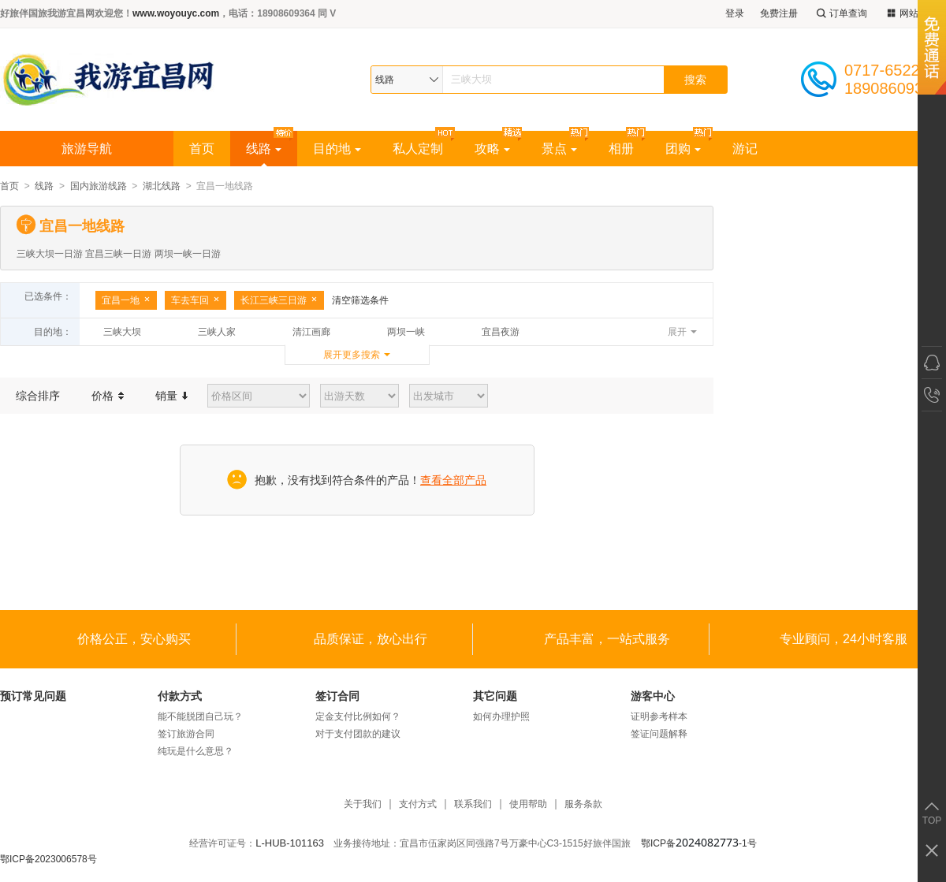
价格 (107, 395)
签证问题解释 (659, 733)
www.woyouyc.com (175, 13)
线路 (263, 148)
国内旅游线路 (98, 186)
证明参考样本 (659, 716)
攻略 (492, 148)
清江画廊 (311, 331)
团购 (683, 148)
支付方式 (418, 804)
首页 (201, 148)
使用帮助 (528, 804)
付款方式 (180, 696)
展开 (677, 331)
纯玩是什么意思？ (195, 751)
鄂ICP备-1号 (699, 843)
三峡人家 (217, 331)
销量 (171, 395)
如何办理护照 (501, 716)
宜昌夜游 (501, 331)
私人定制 (418, 148)
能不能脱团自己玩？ (200, 716)
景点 (559, 148)
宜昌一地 (126, 300)
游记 (745, 148)
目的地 (337, 148)
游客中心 (653, 696)
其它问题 (495, 696)
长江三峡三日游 (279, 300)
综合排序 (38, 395)
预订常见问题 (33, 696)
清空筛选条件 (360, 300)
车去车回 (195, 300)
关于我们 (363, 804)
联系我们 (473, 804)
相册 (621, 148)
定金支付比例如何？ (357, 716)
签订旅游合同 (186, 733)
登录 (734, 13)
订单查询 (840, 14)
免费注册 (779, 13)
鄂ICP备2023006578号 (48, 859)
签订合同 (337, 696)
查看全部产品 (453, 480)
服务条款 (583, 804)
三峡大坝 (122, 331)
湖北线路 (162, 186)
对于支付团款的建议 (357, 733)
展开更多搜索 (351, 354)
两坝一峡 (406, 331)
